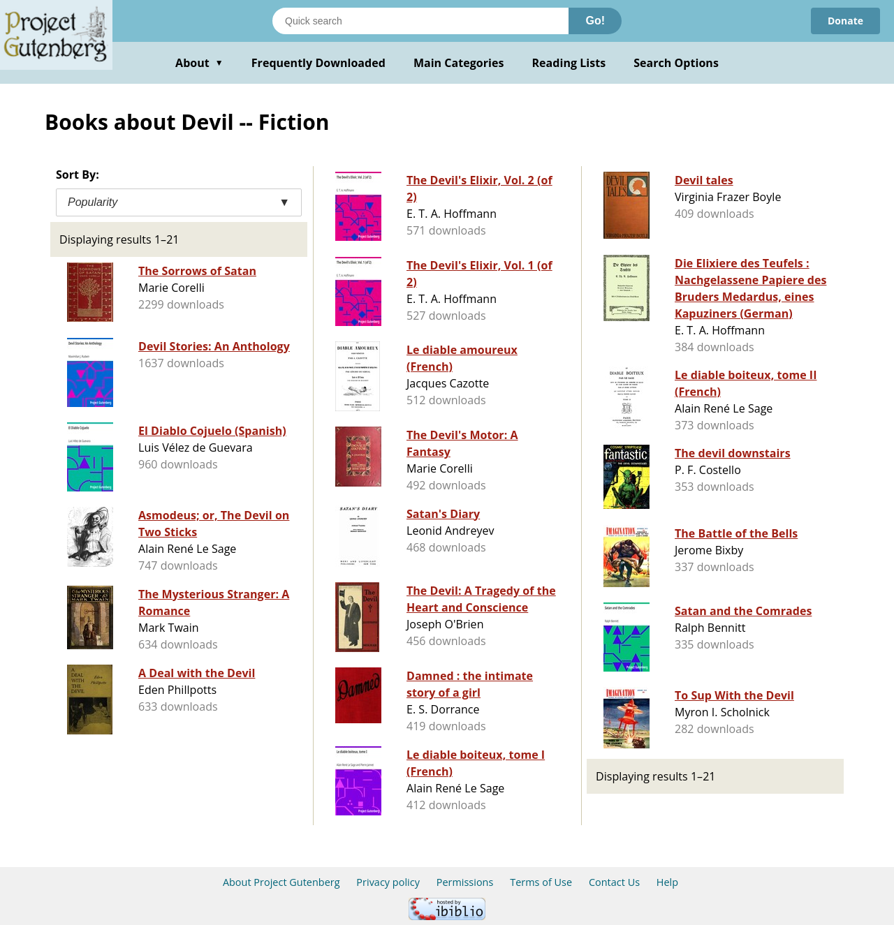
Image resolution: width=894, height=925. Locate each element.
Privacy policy (388, 882)
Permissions (465, 882)
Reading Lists (569, 63)
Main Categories (458, 63)
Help (667, 882)
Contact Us (614, 882)
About (199, 62)
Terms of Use (541, 882)
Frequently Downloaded (318, 63)
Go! (595, 21)
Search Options (676, 63)
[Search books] (420, 21)
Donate (845, 20)
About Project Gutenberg (281, 882)
